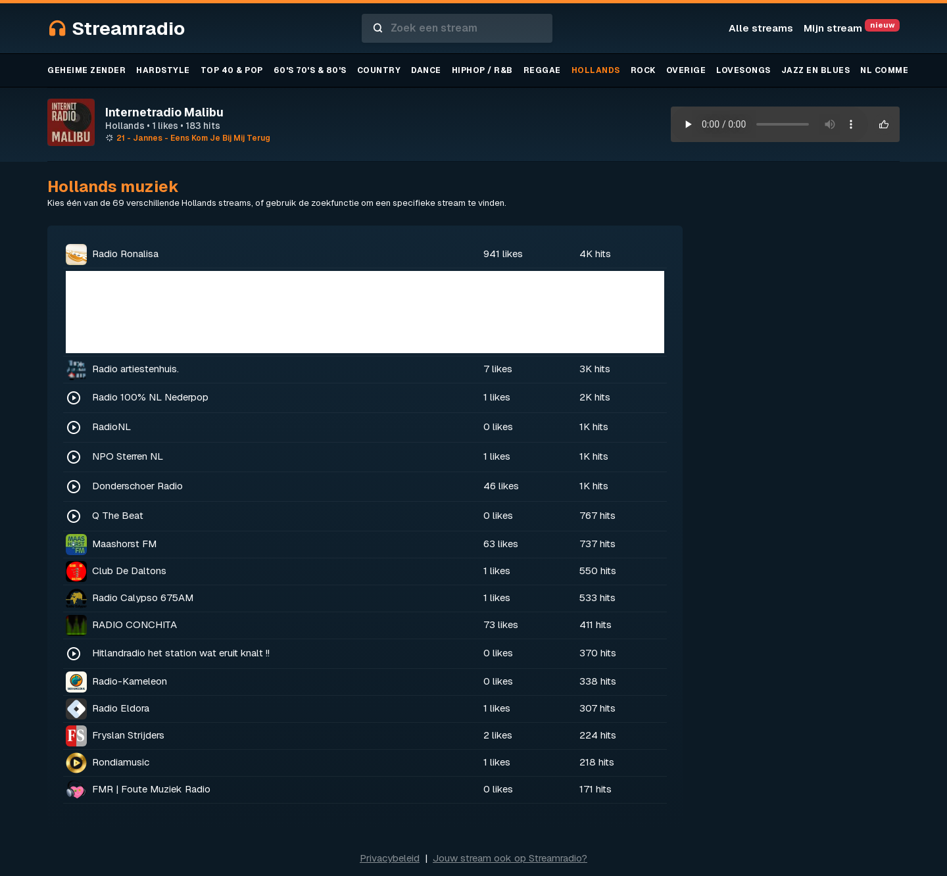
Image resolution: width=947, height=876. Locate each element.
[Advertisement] (365, 312)
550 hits (597, 570)
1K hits (593, 426)
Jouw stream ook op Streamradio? (510, 858)
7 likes (497, 368)
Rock (643, 70)
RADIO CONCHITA (134, 624)
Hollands (595, 70)
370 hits (597, 652)
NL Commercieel (900, 70)
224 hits (597, 735)
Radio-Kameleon (129, 681)
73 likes (500, 624)
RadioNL (111, 426)
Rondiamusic (120, 762)
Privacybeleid (390, 858)
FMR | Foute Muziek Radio (151, 789)
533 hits (597, 597)
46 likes (501, 485)
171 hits (595, 789)
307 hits (597, 708)
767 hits (597, 515)
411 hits (595, 624)
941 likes (503, 253)
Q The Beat (117, 515)
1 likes (496, 397)
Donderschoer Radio (137, 485)
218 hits (596, 762)
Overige (686, 70)
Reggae (542, 70)
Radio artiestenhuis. (135, 368)
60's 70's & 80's (310, 70)
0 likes (498, 426)
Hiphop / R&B (482, 70)
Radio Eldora (120, 708)
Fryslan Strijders (128, 735)
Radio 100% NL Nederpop (150, 397)
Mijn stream (852, 28)
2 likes (497, 735)
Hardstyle (163, 70)
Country (379, 70)
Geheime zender (86, 70)
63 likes (500, 543)
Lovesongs (743, 70)
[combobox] (457, 28)
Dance (426, 70)
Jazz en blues (815, 70)
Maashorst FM (124, 543)
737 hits (597, 543)
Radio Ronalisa (125, 253)
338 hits (597, 681)
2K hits (594, 397)
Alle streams (761, 28)
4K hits (595, 253)
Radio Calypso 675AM (142, 597)
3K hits (594, 368)
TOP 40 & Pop (232, 70)
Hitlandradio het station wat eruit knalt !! (181, 652)
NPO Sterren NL (127, 456)
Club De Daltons (129, 570)
